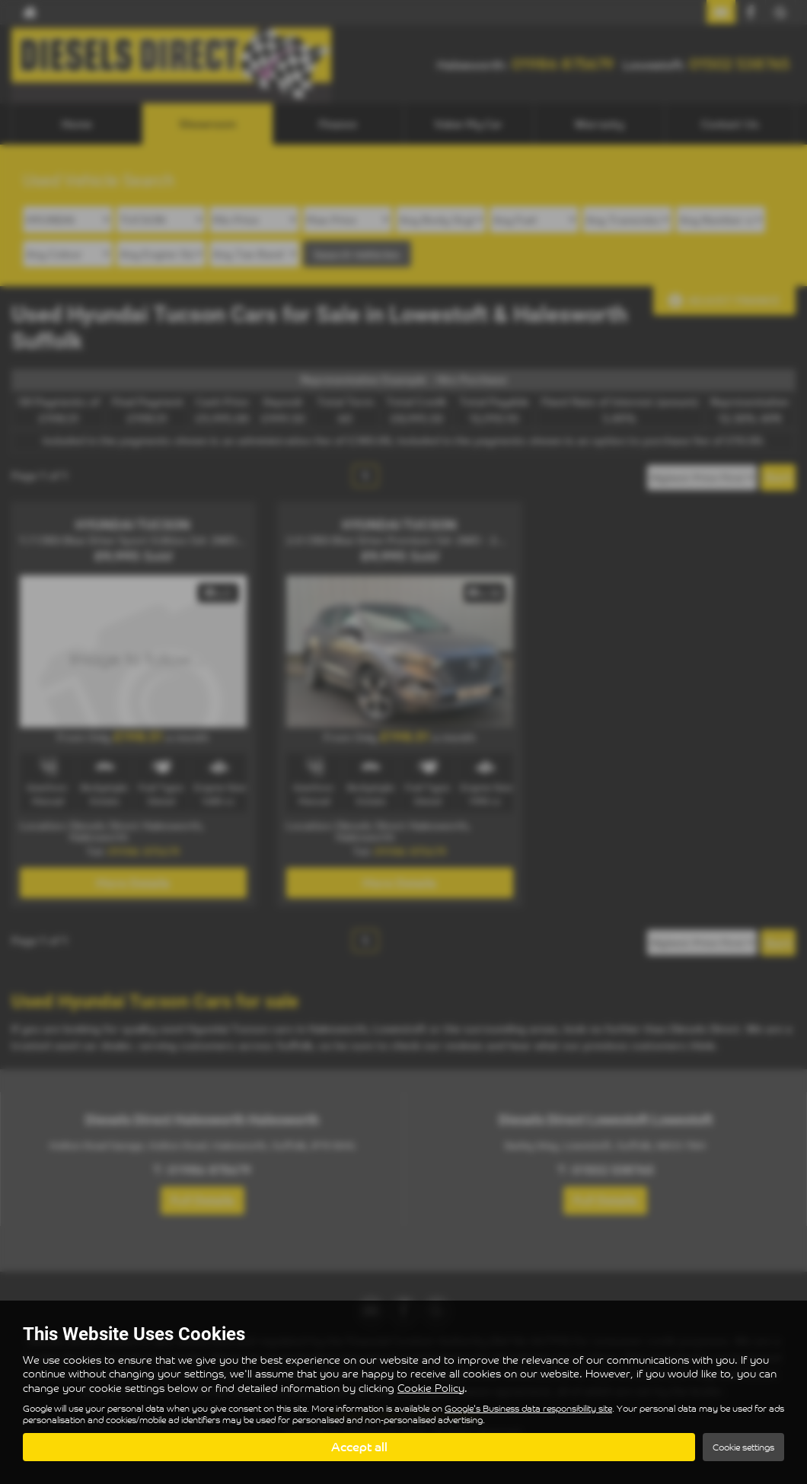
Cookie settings (743, 1447)
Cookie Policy (430, 1387)
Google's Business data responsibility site (528, 1407)
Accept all (359, 1447)
